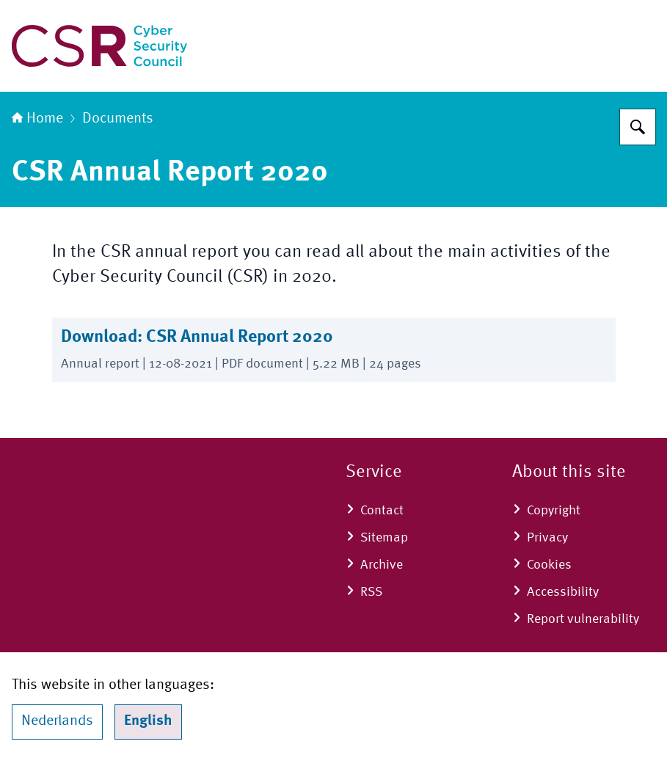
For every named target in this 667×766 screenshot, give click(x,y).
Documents (117, 119)
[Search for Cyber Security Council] (637, 127)
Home (37, 119)
